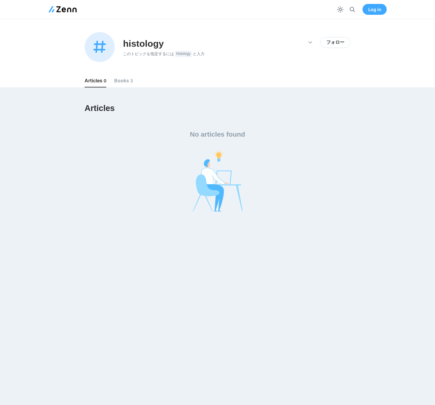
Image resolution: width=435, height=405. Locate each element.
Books (123, 81)
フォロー (335, 42)
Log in (374, 9)
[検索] (352, 9)
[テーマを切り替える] (340, 9)
